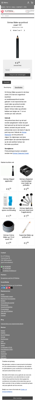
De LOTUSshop (5, 335)
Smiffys (3, 351)
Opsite (3, 345)
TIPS (25, 7)
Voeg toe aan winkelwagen (17, 75)
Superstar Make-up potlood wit (26, 236)
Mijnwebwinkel (20, 396)
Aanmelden (5, 375)
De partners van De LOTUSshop (10, 278)
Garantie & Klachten (6, 307)
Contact (3, 315)
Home (2, 294)
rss (21, 393)
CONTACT (19, 7)
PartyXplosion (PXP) (7, 349)
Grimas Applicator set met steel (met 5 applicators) (26, 210)
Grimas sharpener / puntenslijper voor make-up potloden (26, 182)
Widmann (3, 358)
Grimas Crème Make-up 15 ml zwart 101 (8, 237)
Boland (3, 330)
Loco (2, 341)
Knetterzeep (4, 339)
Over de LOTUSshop (7, 311)
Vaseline (3, 356)
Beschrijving (7, 87)
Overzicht (6, 82)
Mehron (3, 343)
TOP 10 (8, 7)
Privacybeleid (5, 309)
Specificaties (18, 87)
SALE (13, 7)
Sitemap (3, 313)
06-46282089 (7, 266)
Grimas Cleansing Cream (21, 153)
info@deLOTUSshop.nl (9, 270)
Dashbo (3, 333)
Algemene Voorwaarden (8, 298)
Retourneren (4, 305)
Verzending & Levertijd (7, 303)
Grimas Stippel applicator (8, 180)
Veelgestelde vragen (7, 296)
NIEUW (3, 7)
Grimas (3, 337)
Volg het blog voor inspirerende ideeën (12, 324)
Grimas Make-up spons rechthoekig (9, 209)
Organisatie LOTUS (6, 347)
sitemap (18, 393)
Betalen (3, 301)
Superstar (4, 354)
